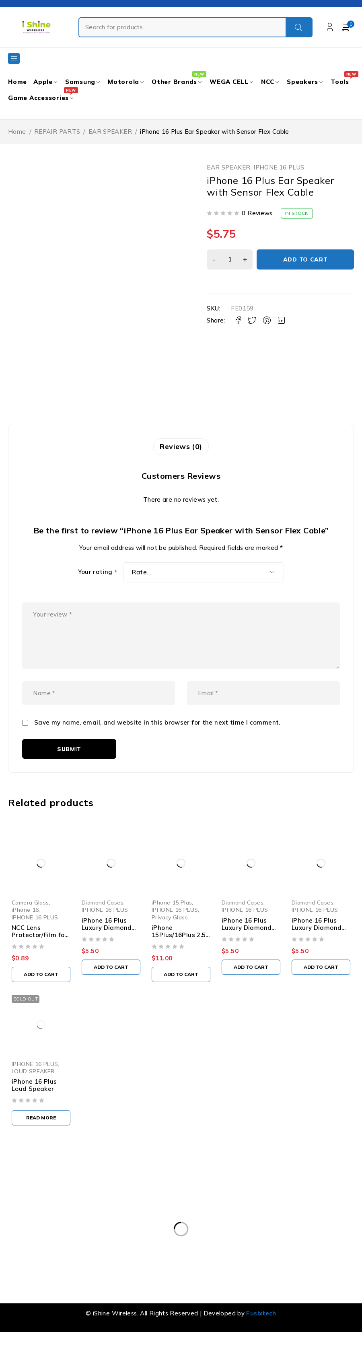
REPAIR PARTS (57, 131)
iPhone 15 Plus (175, 920)
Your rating (97, 573)
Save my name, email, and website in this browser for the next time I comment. (157, 739)
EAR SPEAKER (110, 131)
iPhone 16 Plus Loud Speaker (34, 1104)
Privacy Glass (173, 935)
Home (17, 131)
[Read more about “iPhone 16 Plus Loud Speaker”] (42, 1137)
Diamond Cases (104, 920)
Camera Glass (30, 920)
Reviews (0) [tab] (181, 446)
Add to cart (304, 259)
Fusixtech (261, 1333)
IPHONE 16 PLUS (278, 167)
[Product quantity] (229, 259)
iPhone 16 (25, 928)
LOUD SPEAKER (33, 1090)
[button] (42, 992)
